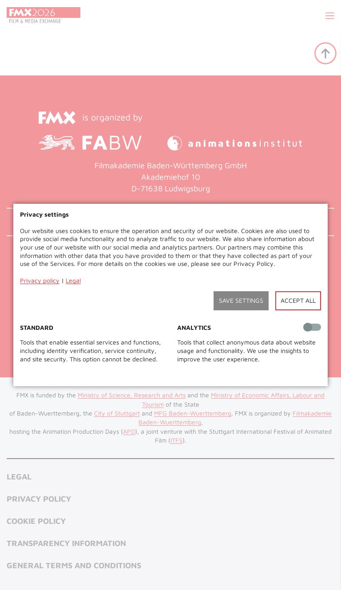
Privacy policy (39, 280)
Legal (73, 280)
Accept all (298, 300)
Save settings (241, 300)
